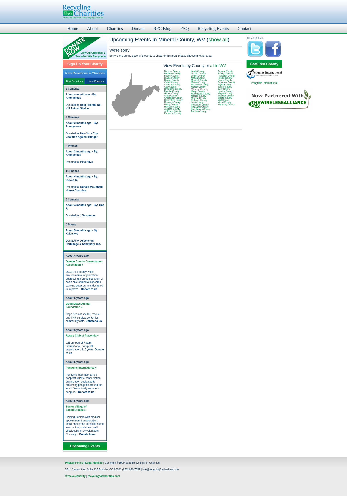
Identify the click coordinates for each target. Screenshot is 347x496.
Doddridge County (173, 89)
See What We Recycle (89, 56)
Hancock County (172, 102)
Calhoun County (172, 84)
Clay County (170, 87)
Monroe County (198, 96)
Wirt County (223, 100)
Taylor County (224, 84)
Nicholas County (199, 100)
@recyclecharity (75, 476)
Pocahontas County (200, 109)
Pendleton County (200, 105)
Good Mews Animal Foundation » (78, 305)
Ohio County (197, 102)
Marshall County (199, 80)
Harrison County (172, 107)
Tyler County (224, 89)
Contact (244, 28)
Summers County (226, 82)
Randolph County (226, 76)
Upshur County (225, 91)
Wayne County (225, 93)
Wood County (224, 102)
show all (218, 39)
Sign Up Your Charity (84, 64)
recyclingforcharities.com (104, 476)
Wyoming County (226, 104)
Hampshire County (173, 100)
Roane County (225, 80)
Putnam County (225, 71)
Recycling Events (213, 28)
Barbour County (172, 71)
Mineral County (199, 89)
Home (72, 28)
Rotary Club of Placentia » (82, 335)
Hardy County (171, 104)
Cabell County (171, 82)
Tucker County (225, 87)
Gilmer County (171, 93)
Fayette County (171, 91)
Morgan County (198, 98)
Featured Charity (264, 64)
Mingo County (198, 91)
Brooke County (171, 80)
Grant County (170, 95)
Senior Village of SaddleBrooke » (76, 408)
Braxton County (171, 78)
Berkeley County (172, 73)
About (92, 28)
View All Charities (92, 52)
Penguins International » (81, 367)
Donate (138, 28)
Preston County (198, 111)
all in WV (218, 65)
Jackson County (172, 109)
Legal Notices (93, 462)
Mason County (198, 82)
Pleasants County (199, 107)
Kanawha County (172, 113)
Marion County (198, 78)
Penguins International (264, 83)
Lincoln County (198, 73)
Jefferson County (172, 111)
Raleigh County (225, 73)
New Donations (74, 81)
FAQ (184, 28)
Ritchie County (225, 78)
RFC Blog (162, 28)
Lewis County (197, 71)
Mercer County (198, 87)
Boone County (171, 76)
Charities (115, 28)
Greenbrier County (173, 98)
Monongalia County (200, 93)
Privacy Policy (74, 462)
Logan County (198, 76)
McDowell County (199, 84)
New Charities (96, 81)
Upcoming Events (85, 446)
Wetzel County (225, 98)
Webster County (226, 95)
